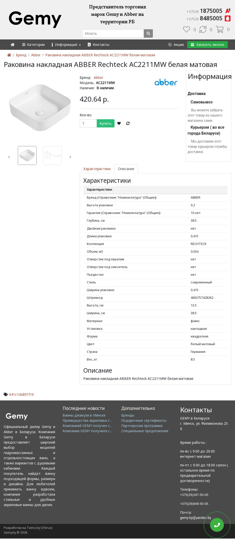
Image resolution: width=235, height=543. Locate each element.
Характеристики (97, 168)
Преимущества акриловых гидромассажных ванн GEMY (110, 420)
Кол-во (86, 115)
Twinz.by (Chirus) (39, 528)
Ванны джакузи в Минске (84, 415)
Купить (105, 123)
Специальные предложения (144, 430)
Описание (126, 168)
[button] (33, 44)
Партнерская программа (142, 425)
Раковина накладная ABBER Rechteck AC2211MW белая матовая (100, 55)
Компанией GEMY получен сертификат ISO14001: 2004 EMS (113, 425)
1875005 (209, 10)
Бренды (127, 415)
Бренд (21, 55)
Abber (36, 55)
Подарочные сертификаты (143, 420)
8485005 (209, 18)
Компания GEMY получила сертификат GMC (100, 430)
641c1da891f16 (21, 394)
